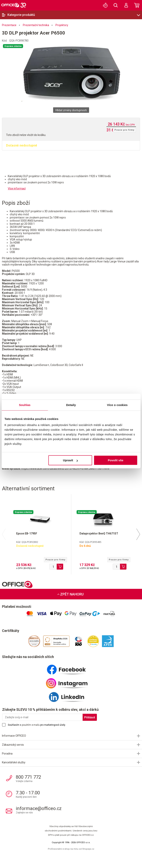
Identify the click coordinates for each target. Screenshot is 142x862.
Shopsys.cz (88, 849)
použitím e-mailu (31, 725)
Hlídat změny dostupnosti (71, 110)
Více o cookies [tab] (117, 405)
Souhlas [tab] (24, 405)
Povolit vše (115, 460)
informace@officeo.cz (39, 808)
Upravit (70, 460)
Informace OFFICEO (14, 735)
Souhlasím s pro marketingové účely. (37, 725)
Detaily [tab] (71, 405)
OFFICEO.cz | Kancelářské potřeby (13, 5)
